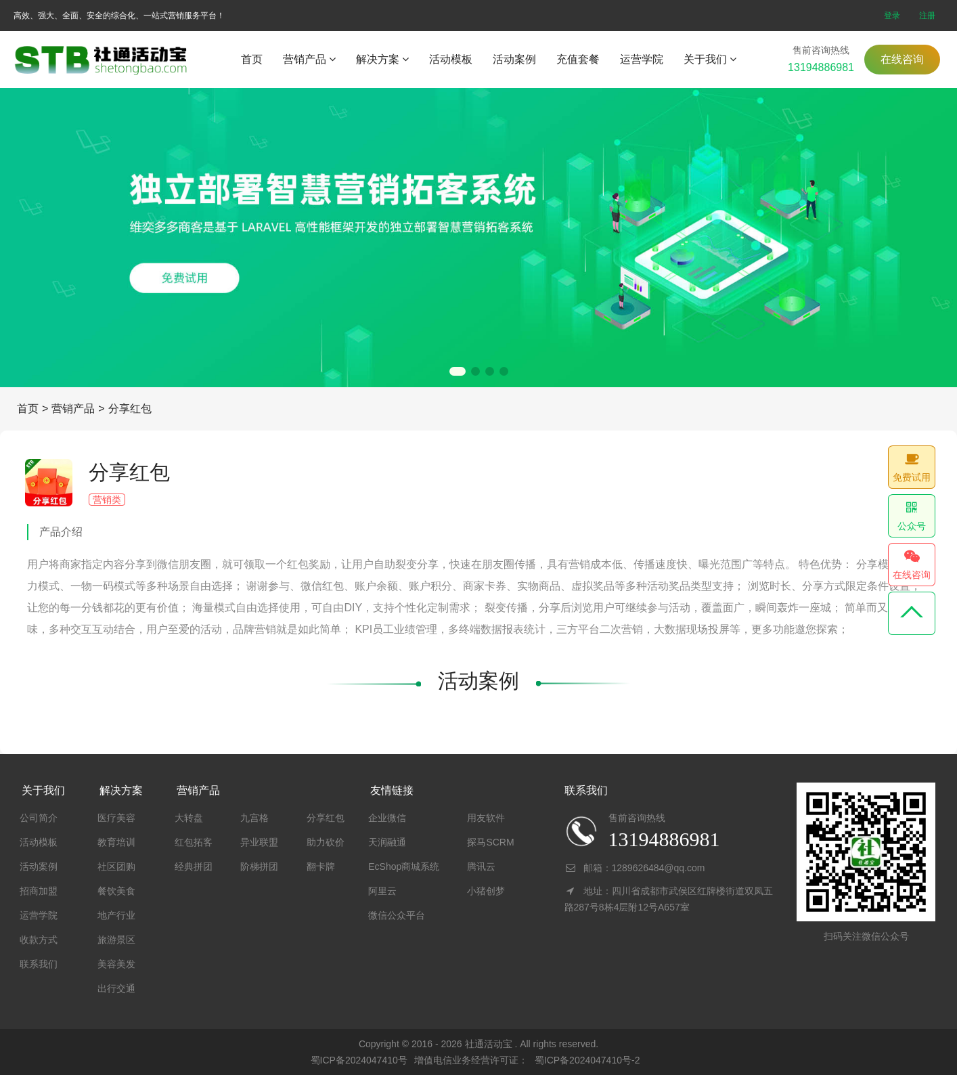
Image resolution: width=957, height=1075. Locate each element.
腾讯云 (481, 866)
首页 (252, 59)
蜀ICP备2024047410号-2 (587, 1060)
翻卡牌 (321, 866)
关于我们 (710, 59)
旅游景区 (116, 939)
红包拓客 (194, 842)
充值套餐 (578, 59)
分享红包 (130, 408)
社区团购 (116, 866)
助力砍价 (325, 842)
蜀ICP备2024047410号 (359, 1060)
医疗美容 (116, 817)
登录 (892, 15)
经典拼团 (194, 866)
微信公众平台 (396, 915)
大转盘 (189, 817)
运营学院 (641, 59)
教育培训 (116, 842)
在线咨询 (902, 59)
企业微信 (387, 817)
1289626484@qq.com (658, 867)
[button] (457, 371)
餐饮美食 (116, 890)
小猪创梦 (486, 890)
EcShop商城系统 (403, 866)
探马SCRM (490, 842)
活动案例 (514, 59)
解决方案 (382, 59)
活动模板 (450, 59)
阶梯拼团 (259, 866)
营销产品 (309, 59)
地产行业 (116, 915)
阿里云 (382, 890)
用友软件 (486, 817)
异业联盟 (259, 842)
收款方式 (39, 939)
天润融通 (387, 842)
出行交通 (116, 988)
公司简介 (39, 817)
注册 (927, 15)
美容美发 (116, 964)
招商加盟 (39, 890)
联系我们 (39, 964)
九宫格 (254, 817)
